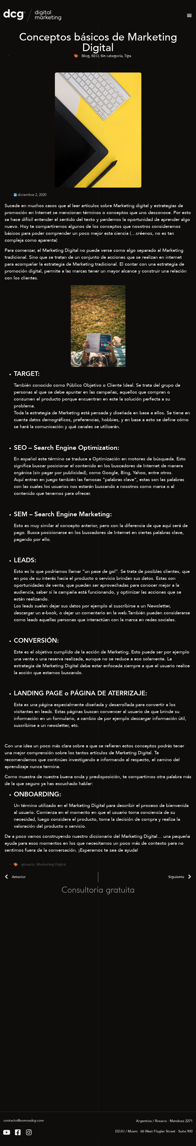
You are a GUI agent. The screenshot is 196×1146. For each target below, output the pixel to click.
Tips (127, 56)
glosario (28, 864)
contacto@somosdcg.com (23, 1120)
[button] (189, 15)
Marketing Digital (51, 864)
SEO (95, 56)
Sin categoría (111, 56)
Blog (85, 56)
